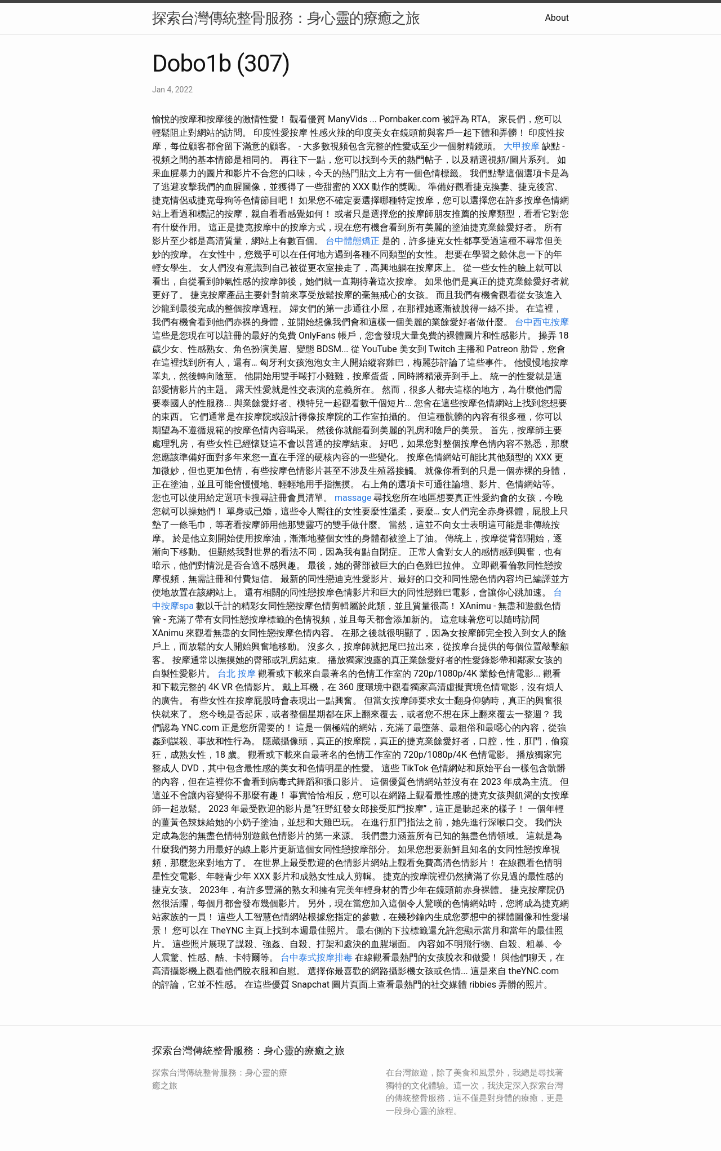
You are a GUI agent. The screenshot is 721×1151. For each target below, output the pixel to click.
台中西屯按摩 (542, 322)
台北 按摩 (236, 673)
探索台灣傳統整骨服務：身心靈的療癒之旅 (286, 18)
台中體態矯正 (353, 240)
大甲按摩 (522, 146)
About (557, 17)
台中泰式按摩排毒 (317, 957)
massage (353, 497)
